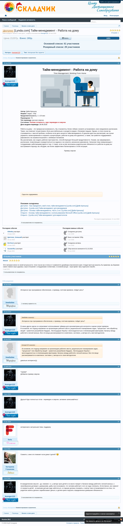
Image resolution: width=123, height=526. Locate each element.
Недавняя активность (26, 20)
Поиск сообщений (9, 20)
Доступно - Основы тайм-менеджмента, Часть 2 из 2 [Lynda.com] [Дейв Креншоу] (52, 210)
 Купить (65, 38)
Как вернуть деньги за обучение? (99, 521)
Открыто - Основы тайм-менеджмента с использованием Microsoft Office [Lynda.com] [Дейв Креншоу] (60, 213)
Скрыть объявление (119, 513)
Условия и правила (72, 523)
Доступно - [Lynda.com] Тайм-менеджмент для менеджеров (44, 208)
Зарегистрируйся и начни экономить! (100, 514)
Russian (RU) (6, 519)
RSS (121, 519)
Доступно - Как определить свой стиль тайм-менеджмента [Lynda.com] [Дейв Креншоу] (54, 206)
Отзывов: (115, 33)
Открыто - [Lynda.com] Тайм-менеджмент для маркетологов (44, 215)
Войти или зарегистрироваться (109, 2)
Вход (105, 16)
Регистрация (114, 16)
